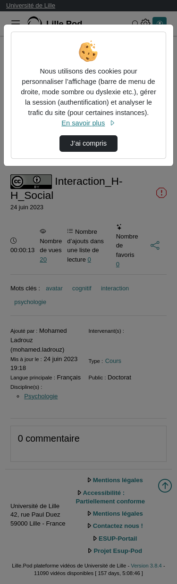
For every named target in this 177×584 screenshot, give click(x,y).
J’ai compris (88, 143)
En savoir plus (88, 123)
